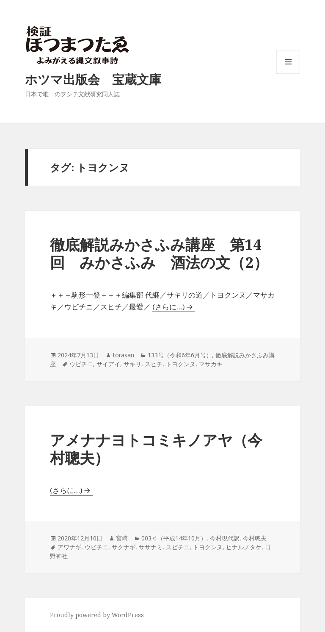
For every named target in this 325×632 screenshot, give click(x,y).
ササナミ (150, 547)
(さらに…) (168, 307)
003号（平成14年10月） (174, 538)
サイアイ (108, 364)
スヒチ (153, 364)
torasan (123, 355)
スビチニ (178, 547)
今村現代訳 (225, 538)
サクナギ (123, 547)
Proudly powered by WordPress (97, 615)
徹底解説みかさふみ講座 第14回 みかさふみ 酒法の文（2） (159, 253)
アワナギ (69, 547)
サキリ (132, 364)
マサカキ (211, 364)
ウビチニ (81, 364)
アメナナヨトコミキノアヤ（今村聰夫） (156, 449)
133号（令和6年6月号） (180, 355)
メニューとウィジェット (288, 73)
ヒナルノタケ (244, 547)
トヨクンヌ (181, 364)
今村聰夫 (255, 538)
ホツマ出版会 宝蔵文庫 (93, 79)
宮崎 (122, 538)
